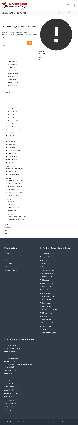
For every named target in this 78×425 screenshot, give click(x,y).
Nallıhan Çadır (47, 316)
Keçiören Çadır (47, 306)
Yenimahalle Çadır (49, 333)
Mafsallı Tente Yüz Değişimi (16, 219)
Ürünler (40, 57)
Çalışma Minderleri (14, 174)
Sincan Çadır (47, 326)
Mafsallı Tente (12, 64)
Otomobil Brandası (14, 115)
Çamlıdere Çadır (48, 270)
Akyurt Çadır (47, 257)
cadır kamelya (9, 400)
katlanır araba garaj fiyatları (14, 377)
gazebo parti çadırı (11, 393)
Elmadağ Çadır (47, 280)
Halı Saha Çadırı (13, 159)
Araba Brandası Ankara (15, 103)
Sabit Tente (11, 76)
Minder (8, 166)
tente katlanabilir (10, 352)
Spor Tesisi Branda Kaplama (17, 129)
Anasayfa (41, 51)
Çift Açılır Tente (13, 85)
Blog (5, 230)
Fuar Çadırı (11, 147)
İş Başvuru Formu (10, 270)
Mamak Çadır (47, 313)
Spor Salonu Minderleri (15, 168)
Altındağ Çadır (47, 254)
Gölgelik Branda (13, 132)
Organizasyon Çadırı (14, 150)
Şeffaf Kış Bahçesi (13, 127)
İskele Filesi (11, 204)
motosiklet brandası (11, 387)
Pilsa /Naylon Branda (14, 100)
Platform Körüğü (13, 121)
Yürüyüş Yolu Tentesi (14, 88)
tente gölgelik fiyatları (12, 390)
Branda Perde (12, 106)
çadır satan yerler (10, 345)
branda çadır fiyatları (11, 370)
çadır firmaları (9, 380)
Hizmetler (9, 214)
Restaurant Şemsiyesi (15, 186)
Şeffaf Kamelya (12, 124)
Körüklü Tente (12, 70)
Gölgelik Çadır (12, 162)
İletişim (6, 233)
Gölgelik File (12, 210)
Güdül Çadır (46, 290)
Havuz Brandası (13, 109)
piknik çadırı (8, 355)
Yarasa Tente (12, 79)
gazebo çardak (9, 361)
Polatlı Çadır (46, 320)
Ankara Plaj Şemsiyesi (15, 195)
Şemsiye (8, 178)
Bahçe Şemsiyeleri (14, 183)
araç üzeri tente (9, 407)
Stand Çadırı (12, 144)
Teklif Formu (8, 267)
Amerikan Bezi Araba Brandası (17, 94)
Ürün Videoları (9, 264)
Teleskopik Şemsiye (14, 189)
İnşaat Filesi (11, 201)
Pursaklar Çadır (48, 323)
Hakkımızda (42, 53)
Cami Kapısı (12, 135)
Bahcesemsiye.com (67, 422)
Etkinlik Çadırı (12, 141)
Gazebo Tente (12, 61)
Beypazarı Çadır (48, 267)
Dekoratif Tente (13, 82)
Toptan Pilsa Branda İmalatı (17, 216)
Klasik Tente (12, 67)
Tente (39, 59)
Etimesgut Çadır (48, 283)
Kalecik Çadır (47, 300)
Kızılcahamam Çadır (49, 310)
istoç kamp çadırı (10, 383)
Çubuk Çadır (47, 277)
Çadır (7, 139)
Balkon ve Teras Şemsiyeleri (17, 180)
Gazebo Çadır (12, 153)
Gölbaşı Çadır (47, 293)
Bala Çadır (46, 264)
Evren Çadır (46, 287)
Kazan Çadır (46, 303)
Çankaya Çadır (47, 273)
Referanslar (7, 227)
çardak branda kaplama (12, 358)
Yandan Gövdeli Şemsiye (16, 192)
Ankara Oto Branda (14, 118)
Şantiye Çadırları (13, 156)
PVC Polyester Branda (15, 97)
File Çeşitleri (10, 199)
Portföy (6, 224)
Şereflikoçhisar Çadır (50, 329)
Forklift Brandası (13, 112)
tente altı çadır (9, 374)
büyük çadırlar (9, 397)
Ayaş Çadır (46, 260)
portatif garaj (8, 410)
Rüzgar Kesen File (13, 207)
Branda (8, 92)
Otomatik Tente (13, 73)
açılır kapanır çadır (10, 403)
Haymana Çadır (48, 296)
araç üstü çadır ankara (12, 348)
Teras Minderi (12, 171)
